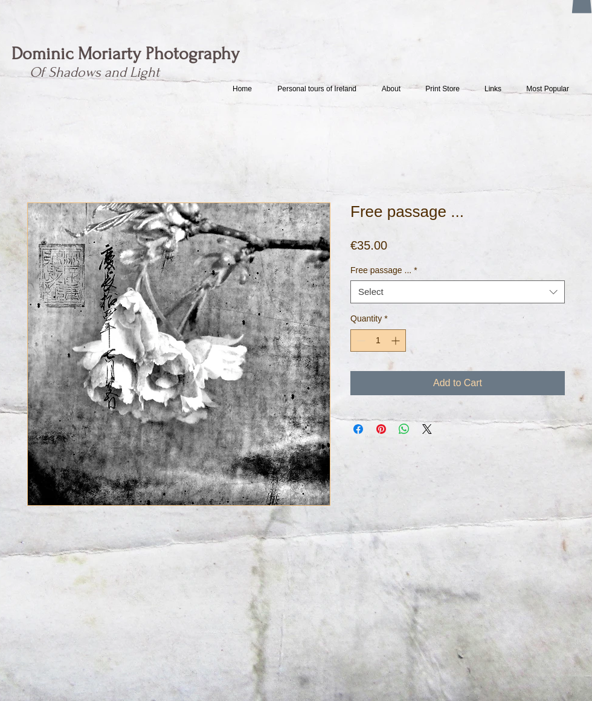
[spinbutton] (378, 340)
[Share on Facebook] (358, 429)
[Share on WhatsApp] (404, 429)
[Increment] (396, 340)
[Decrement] (359, 340)
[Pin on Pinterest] (381, 429)
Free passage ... (383, 270)
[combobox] (457, 291)
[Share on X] (427, 429)
